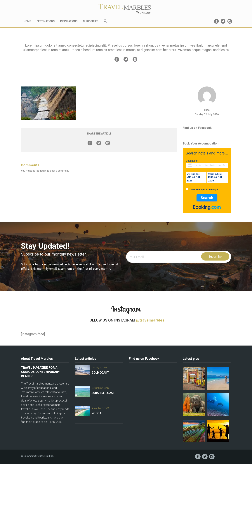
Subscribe (215, 256)
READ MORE (55, 422)
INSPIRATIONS (68, 21)
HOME (27, 21)
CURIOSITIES (90, 21)
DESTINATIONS (46, 21)
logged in (41, 170)
